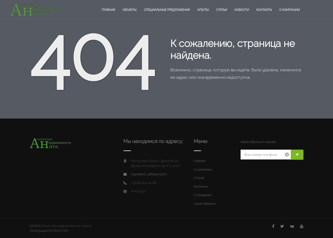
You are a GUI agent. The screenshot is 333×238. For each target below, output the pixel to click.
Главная (108, 10)
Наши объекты (204, 203)
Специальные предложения (167, 10)
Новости (241, 10)
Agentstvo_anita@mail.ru (149, 174)
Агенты (203, 10)
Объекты (130, 10)
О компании (289, 10)
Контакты (264, 10)
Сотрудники (203, 195)
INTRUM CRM (58, 231)
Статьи (221, 10)
